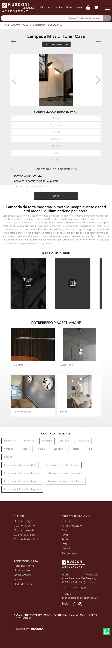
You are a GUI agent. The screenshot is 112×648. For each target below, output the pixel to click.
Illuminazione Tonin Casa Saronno (22, 473)
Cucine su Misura (24, 535)
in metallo (28, 440)
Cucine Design (23, 521)
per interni (9, 440)
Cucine (19, 516)
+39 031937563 (76, 588)
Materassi (20, 579)
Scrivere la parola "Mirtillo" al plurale (36, 181)
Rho (90, 448)
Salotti (65, 530)
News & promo (74, 8)
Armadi (65, 548)
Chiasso (75, 448)
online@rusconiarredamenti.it (79, 598)
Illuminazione (37, 25)
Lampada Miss (54, 25)
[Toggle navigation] (107, 7)
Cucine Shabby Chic (26, 539)
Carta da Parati (23, 584)
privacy (74, 168)
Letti (64, 544)
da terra (64, 440)
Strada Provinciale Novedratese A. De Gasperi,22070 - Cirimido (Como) (79, 578)
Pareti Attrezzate (71, 525)
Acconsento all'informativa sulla (57, 168)
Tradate (26, 448)
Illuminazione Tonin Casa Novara (66, 473)
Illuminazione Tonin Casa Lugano (21, 481)
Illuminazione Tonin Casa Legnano (22, 489)
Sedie (64, 539)
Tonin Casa (83, 440)
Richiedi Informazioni (56, 44)
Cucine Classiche (24, 530)
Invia (56, 196)
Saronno (8, 448)
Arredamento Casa (76, 516)
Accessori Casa (19, 25)
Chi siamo (45, 8)
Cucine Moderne (24, 525)
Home (7, 25)
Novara (42, 448)
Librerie (66, 521)
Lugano (8, 456)
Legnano (58, 448)
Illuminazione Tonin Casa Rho (20, 465)
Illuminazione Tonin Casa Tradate (61, 465)
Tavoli (65, 535)
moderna (47, 440)
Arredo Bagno (69, 553)
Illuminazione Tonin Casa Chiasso (65, 481)
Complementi (22, 575)
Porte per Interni (24, 566)
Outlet (58, 8)
